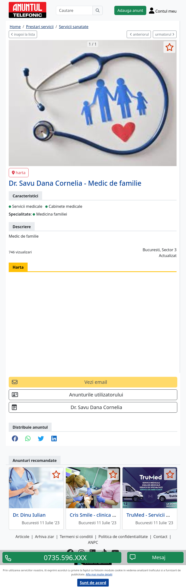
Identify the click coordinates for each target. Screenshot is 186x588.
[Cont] (162, 10)
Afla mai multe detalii (99, 574)
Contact (160, 536)
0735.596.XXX (65, 557)
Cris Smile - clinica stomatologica (107, 515)
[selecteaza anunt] (169, 47)
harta (18, 172)
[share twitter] (41, 439)
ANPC (93, 542)
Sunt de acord (93, 582)
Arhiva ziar (44, 536)
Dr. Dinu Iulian (29, 515)
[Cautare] (74, 10)
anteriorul (139, 34)
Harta (18, 267)
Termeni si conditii (76, 536)
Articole (22, 536)
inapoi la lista (23, 34)
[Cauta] (98, 10)
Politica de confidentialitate (123, 536)
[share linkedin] (54, 439)
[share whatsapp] (28, 439)
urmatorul (164, 34)
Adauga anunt (130, 10)
